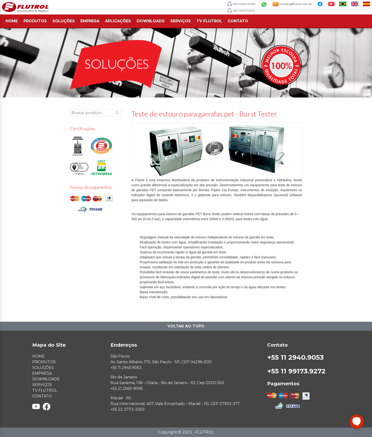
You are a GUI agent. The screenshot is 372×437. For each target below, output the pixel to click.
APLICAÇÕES (118, 21)
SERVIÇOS (180, 21)
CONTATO (238, 21)
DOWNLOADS (151, 21)
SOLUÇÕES (63, 21)
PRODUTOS (35, 21)
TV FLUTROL (209, 21)
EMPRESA (89, 21)
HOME (12, 21)
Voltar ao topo (186, 326)
